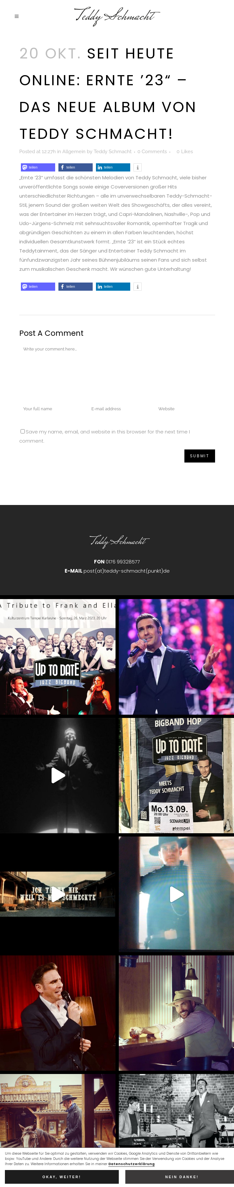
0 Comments (152, 151)
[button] (38, 167)
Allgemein (74, 151)
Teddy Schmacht (113, 151)
